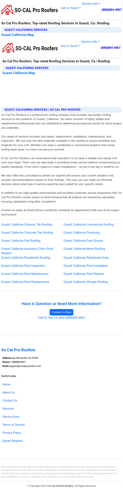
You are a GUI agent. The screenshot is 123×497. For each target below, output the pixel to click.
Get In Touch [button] (69, 8)
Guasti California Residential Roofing (25, 257)
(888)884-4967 (112, 9)
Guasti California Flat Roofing (20, 240)
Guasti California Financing (82, 232)
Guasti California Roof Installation (86, 265)
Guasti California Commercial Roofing (89, 224)
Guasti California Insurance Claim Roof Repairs (27, 251)
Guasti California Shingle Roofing (86, 282)
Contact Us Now (61, 312)
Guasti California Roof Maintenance (24, 273)
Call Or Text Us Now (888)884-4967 (61, 317)
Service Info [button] (90, 3)
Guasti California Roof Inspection (23, 265)
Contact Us (9, 400)
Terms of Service (13, 424)
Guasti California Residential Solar (86, 257)
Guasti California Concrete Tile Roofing (27, 232)
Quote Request (12, 441)
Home (6, 384)
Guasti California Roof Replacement (25, 282)
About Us (8, 392)
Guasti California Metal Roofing (84, 248)
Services (8, 408)
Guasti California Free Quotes (83, 240)
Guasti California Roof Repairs (84, 273)
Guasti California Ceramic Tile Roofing (26, 224)
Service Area (10, 416)
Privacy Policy (11, 432)
